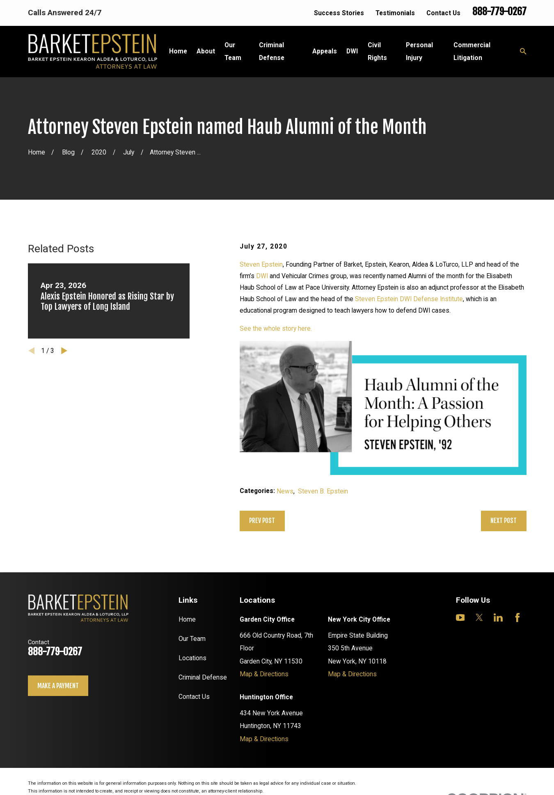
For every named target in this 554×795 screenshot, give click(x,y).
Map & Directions (264, 674)
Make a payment (58, 686)
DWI (262, 276)
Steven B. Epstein (323, 491)
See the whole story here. (276, 328)
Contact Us (443, 13)
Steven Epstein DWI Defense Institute (409, 299)
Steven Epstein (261, 264)
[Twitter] (479, 617)
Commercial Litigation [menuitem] (471, 51)
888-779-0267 (499, 11)
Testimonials (395, 13)
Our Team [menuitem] (232, 51)
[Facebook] (517, 617)
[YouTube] (460, 617)
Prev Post (262, 520)
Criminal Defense (203, 677)
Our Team (192, 639)
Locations (192, 658)
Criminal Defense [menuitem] (271, 51)
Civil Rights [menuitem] (377, 51)
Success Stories (339, 13)
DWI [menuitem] (352, 51)
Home (187, 619)
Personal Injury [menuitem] (419, 51)
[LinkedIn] (498, 617)
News (285, 491)
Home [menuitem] (178, 51)
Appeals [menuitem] (324, 51)
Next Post (503, 520)
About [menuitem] (206, 51)
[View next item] (64, 350)
